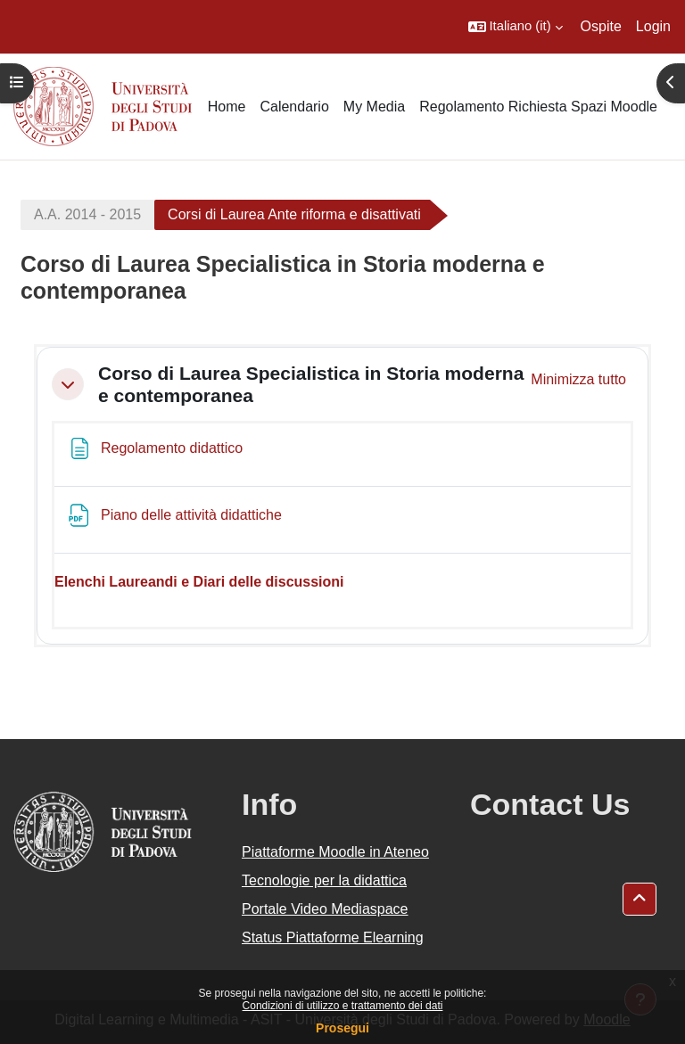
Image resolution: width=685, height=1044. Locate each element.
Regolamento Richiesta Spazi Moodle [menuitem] (538, 106)
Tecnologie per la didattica (324, 880)
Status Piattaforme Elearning (333, 937)
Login (653, 26)
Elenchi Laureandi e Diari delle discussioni (199, 581)
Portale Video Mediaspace (325, 909)
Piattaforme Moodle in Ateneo (335, 851)
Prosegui (342, 1028)
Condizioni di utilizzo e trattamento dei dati (343, 1005)
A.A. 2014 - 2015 (87, 214)
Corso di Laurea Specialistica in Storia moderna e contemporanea (311, 384)
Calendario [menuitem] (294, 106)
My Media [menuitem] (374, 106)
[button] (516, 26)
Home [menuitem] (227, 106)
